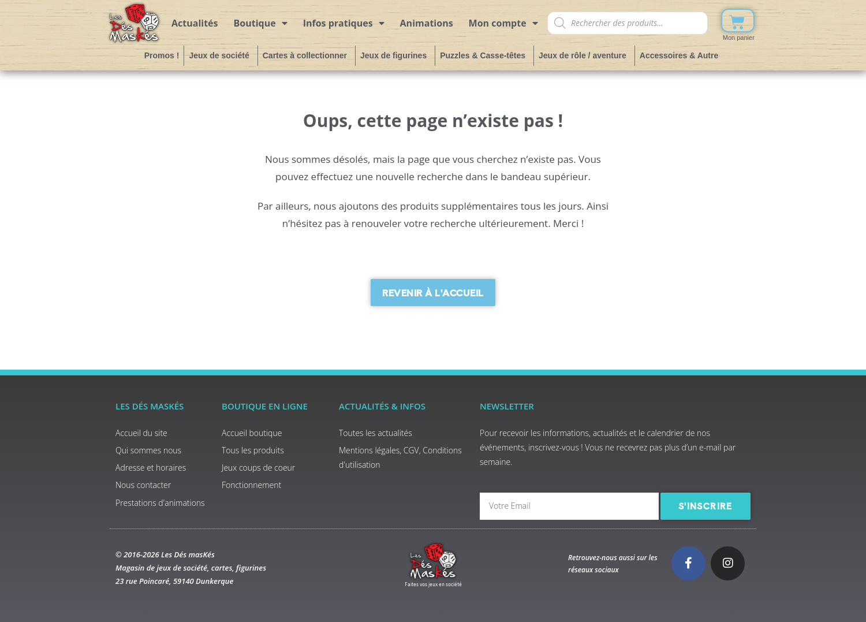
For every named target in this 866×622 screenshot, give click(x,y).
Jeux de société (220, 55)
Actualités (194, 23)
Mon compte (503, 23)
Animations (426, 23)
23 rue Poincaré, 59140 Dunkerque (174, 581)
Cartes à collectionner (306, 55)
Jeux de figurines (395, 55)
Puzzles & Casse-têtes (484, 55)
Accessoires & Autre (681, 55)
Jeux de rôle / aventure (584, 55)
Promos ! (162, 55)
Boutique (261, 23)
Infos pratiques (344, 23)
